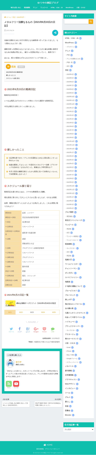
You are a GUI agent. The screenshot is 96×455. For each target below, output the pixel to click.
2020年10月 (72, 97)
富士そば (46, 342)
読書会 (69, 411)
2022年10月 (72, 186)
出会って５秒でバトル (75, 317)
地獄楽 (69, 282)
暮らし (69, 402)
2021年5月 (72, 123)
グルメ (69, 397)
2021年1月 (72, 108)
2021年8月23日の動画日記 (14, 72)
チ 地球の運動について (75, 286)
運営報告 (71, 216)
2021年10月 (72, 141)
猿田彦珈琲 (56, 342)
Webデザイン (71, 384)
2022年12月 (72, 193)
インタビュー (71, 388)
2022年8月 (72, 178)
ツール (69, 393)
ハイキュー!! (71, 322)
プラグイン (72, 47)
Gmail (70, 347)
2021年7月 (72, 130)
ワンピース (44, 7)
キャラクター (73, 248)
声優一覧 (71, 62)
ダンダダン (71, 273)
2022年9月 (72, 182)
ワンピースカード (74, 240)
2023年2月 (72, 201)
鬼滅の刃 (70, 260)
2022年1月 (72, 152)
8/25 (54, 312)
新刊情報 (70, 371)
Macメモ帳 (72, 355)
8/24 (43, 312)
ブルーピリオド (72, 291)
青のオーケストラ (73, 339)
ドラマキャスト (72, 380)
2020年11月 (72, 100)
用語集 (70, 229)
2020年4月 (72, 74)
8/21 (10, 312)
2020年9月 (72, 93)
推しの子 (70, 300)
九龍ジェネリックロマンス (76, 313)
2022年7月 (72, 175)
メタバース (71, 366)
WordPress (69, 7)
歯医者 (37, 342)
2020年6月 (72, 82)
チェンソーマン (72, 268)
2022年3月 (72, 160)
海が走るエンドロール (75, 304)
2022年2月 (72, 156)
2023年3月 (72, 204)
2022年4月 (72, 163)
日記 (68, 70)
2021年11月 (72, 145)
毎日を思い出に (16, 7)
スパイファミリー (73, 277)
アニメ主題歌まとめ (75, 59)
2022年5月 (72, 167)
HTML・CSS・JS (57, 7)
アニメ (35, 7)
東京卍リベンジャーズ (75, 220)
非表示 (21, 67)
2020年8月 (72, 89)
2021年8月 (56, 338)
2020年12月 (72, 104)
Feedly (9, 387)
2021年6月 (72, 126)
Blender (69, 415)
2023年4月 (72, 208)
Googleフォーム (73, 359)
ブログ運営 (71, 212)
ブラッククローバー (74, 326)
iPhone (70, 351)
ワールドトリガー (73, 264)
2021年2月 (72, 111)
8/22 (21, 312)
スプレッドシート (74, 362)
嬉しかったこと (11, 75)
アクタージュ (71, 334)
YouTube (16, 387)
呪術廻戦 (27, 7)
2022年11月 (72, 189)
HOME (48, 445)
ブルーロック (71, 295)
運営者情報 (40, 449)
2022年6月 (72, 171)
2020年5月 (72, 78)
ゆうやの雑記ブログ (48, 2)
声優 (70, 55)
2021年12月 (72, 149)
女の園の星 (71, 308)
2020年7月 (72, 85)
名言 (70, 66)
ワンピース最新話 (74, 236)
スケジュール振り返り (13, 78)
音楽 (68, 406)
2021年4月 (72, 119)
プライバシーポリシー (52, 449)
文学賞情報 (71, 375)
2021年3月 (72, 115)
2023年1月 (72, 197)
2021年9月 (72, 137)
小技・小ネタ (80, 7)
